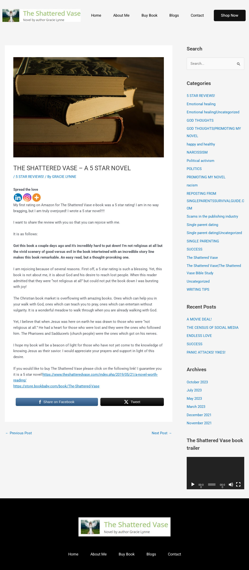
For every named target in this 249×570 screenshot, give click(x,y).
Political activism (200, 159)
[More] (36, 197)
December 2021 (199, 409)
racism (192, 183)
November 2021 (199, 417)
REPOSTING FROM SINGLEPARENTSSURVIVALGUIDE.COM (215, 198)
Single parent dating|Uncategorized (214, 230)
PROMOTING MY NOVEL (206, 175)
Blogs (174, 15)
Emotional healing (201, 104)
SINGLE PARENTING (203, 238)
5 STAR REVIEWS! (30, 177)
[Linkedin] (18, 197)
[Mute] (231, 477)
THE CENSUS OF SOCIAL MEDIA (213, 323)
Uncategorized (198, 277)
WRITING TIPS (198, 285)
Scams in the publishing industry (212, 214)
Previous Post (18, 433)
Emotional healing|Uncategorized (213, 112)
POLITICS (194, 167)
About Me (121, 15)
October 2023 (197, 377)
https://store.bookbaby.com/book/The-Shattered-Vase (56, 386)
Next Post (162, 433)
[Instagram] (27, 197)
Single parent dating (202, 222)
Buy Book (149, 15)
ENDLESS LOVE (199, 331)
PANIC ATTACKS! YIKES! (206, 347)
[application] (215, 466)
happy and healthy (201, 143)
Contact (197, 15)
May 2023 (194, 392)
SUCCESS (194, 246)
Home (96, 15)
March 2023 (196, 401)
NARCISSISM (197, 151)
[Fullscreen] (238, 477)
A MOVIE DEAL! (199, 315)
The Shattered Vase (202, 254)
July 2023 (194, 384)
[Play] (192, 477)
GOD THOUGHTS (200, 120)
